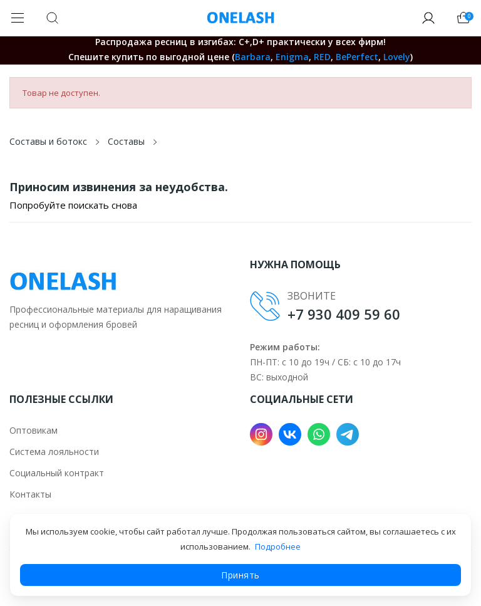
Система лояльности (54, 451)
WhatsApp (319, 434)
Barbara (253, 57)
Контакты (30, 494)
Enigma (292, 57)
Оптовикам (33, 430)
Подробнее (278, 546)
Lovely (396, 57)
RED (322, 57)
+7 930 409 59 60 (343, 314)
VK (290, 434)
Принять (240, 575)
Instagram (261, 434)
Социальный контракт (56, 473)
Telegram (347, 434)
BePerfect (357, 57)
